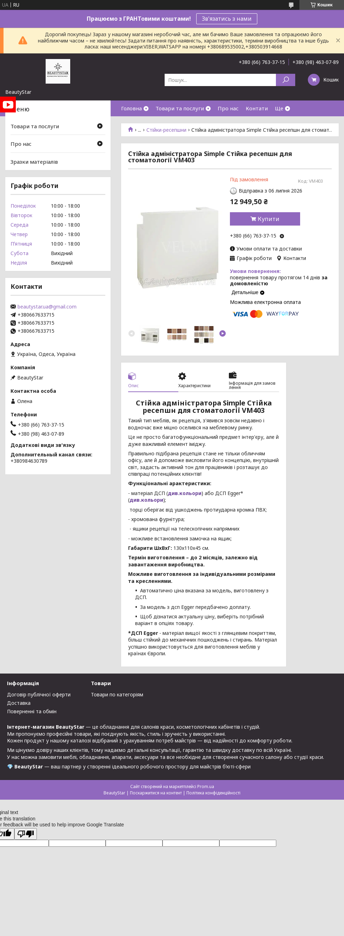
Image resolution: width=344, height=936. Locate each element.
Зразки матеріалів (34, 161)
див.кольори (184, 493)
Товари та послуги (180, 108)
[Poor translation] (25, 834)
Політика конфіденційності (213, 793)
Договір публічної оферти (39, 694)
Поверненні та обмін (32, 711)
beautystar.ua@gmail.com (47, 307)
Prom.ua (205, 786)
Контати (257, 108)
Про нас (228, 108)
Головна (131, 108)
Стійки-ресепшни (166, 130)
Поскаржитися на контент (156, 793)
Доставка (19, 703)
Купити (268, 219)
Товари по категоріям (117, 694)
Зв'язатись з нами (227, 18)
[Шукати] (285, 80)
